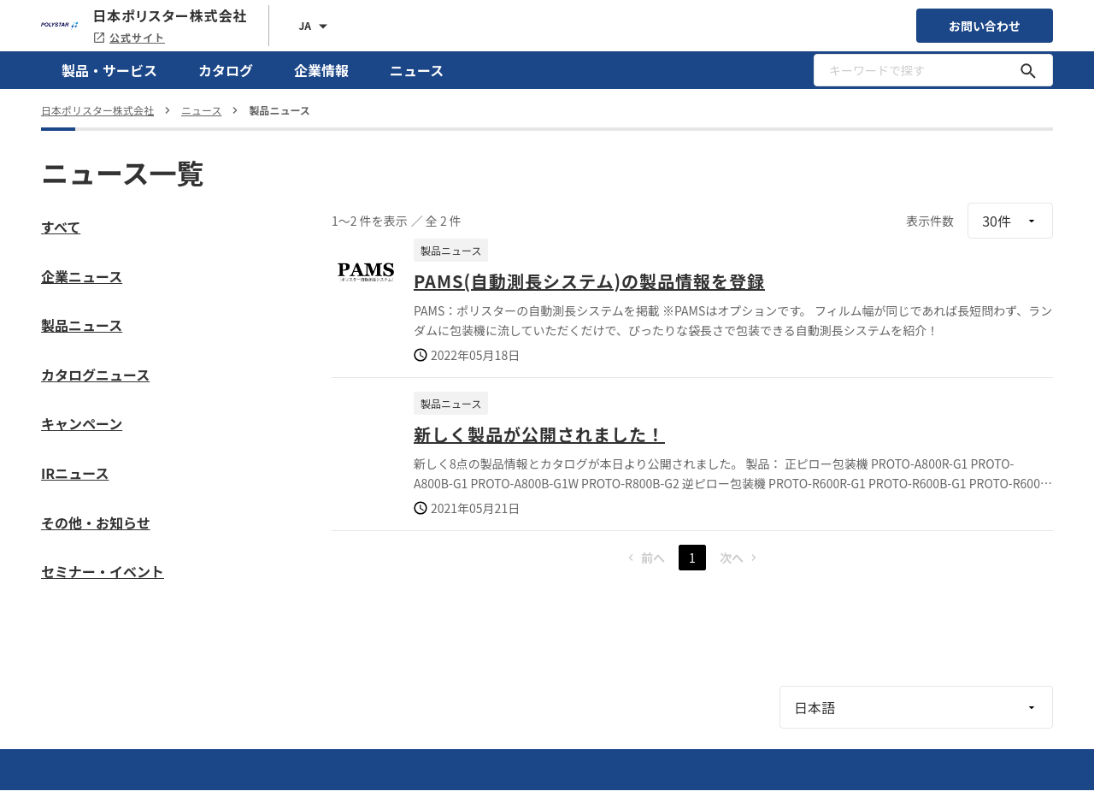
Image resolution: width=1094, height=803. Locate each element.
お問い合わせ (984, 25)
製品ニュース (81, 325)
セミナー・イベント (102, 571)
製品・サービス (109, 70)
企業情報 (321, 70)
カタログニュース (95, 374)
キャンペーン (81, 423)
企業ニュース (81, 276)
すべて (60, 226)
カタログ (225, 70)
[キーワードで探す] (1028, 70)
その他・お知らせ (95, 522)
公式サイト (128, 37)
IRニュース (75, 473)
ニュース (417, 70)
